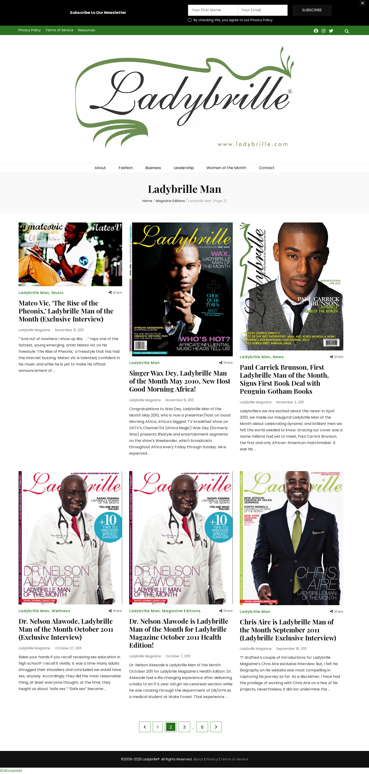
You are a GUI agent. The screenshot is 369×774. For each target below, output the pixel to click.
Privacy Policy (30, 30)
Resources (86, 30)
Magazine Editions (181, 611)
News (278, 357)
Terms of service (234, 759)
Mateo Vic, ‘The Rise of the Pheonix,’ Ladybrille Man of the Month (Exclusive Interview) (66, 310)
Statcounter (11, 770)
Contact (266, 168)
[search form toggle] (347, 31)
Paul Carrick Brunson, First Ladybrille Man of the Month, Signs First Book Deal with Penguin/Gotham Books (284, 379)
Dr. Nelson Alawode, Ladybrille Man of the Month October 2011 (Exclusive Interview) (66, 629)
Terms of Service (59, 30)
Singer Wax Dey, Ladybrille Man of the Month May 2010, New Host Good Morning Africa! (179, 381)
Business (153, 168)
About (100, 168)
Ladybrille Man (34, 292)
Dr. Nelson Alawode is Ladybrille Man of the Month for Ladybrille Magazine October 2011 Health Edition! (178, 633)
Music (58, 292)
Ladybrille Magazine (34, 330)
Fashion (126, 168)
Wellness (61, 611)
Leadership (184, 168)
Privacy (212, 759)
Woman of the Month (226, 168)
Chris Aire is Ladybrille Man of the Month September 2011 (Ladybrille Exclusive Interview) (288, 629)
